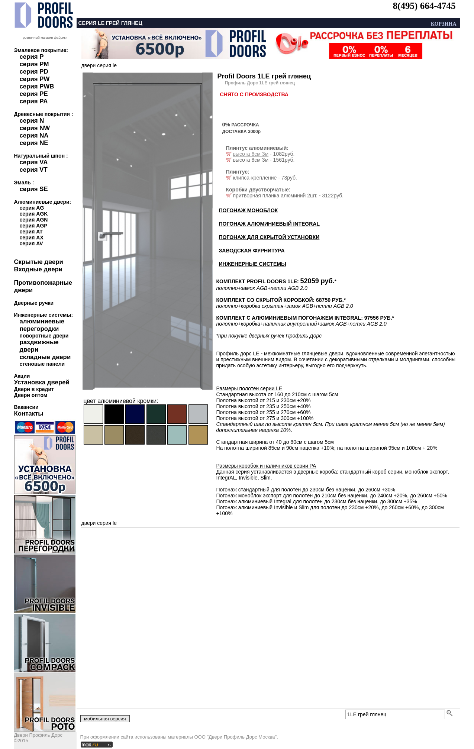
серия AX (31, 237)
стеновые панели (42, 364)
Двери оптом (31, 395)
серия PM (34, 64)
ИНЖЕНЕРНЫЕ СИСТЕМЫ (252, 264)
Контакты (28, 413)
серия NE (34, 142)
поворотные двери (44, 336)
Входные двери (38, 269)
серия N (32, 120)
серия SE (34, 189)
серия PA (34, 101)
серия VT (34, 169)
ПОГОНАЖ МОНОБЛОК (248, 210)
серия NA (34, 135)
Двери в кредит (34, 389)
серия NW (35, 128)
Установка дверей (42, 382)
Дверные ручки (34, 303)
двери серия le (99, 65)
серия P (32, 56)
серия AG (32, 208)
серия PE (34, 93)
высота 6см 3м (250, 154)
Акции (22, 376)
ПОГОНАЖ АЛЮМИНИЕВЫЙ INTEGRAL (269, 224)
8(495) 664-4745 (424, 6)
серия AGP (34, 226)
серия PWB (37, 86)
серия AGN (34, 220)
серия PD (34, 71)
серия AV (31, 243)
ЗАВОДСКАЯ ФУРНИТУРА (252, 251)
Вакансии (26, 407)
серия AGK (34, 214)
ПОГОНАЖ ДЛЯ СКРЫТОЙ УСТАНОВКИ (269, 237)
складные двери (45, 357)
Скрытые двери (38, 261)
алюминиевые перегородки (42, 325)
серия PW (35, 79)
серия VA (34, 162)
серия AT (31, 232)
